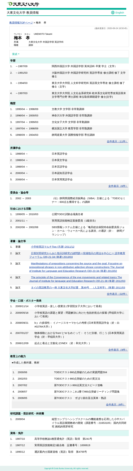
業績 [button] (14, 54)
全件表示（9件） (118, 349)
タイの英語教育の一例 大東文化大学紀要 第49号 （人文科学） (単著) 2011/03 (78, 287)
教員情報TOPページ (21, 22)
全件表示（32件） (117, 293)
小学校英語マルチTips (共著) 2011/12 (52, 246)
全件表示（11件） (117, 141)
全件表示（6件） (118, 185)
